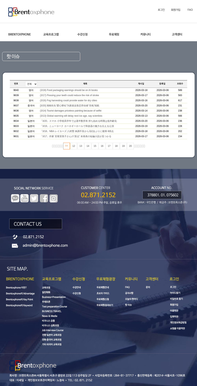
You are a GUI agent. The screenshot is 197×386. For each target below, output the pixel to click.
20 (130, 146)
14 (87, 146)
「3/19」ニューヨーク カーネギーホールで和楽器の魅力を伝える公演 (77, 126)
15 (95, 146)
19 (123, 146)
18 (116, 146)
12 (73, 146)
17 (109, 146)
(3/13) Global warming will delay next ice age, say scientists (71, 115)
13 (80, 146)
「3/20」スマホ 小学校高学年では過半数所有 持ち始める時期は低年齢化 (78, 121)
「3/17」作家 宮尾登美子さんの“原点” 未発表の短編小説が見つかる (75, 136)
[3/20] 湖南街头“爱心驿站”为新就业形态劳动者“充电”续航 (69, 105)
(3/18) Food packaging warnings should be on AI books (69, 90)
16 (102, 146)
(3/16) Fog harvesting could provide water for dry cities (68, 100)
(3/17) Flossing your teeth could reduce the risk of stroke (69, 95)
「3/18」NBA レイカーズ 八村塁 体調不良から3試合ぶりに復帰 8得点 (77, 131)
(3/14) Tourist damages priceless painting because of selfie (70, 110)
